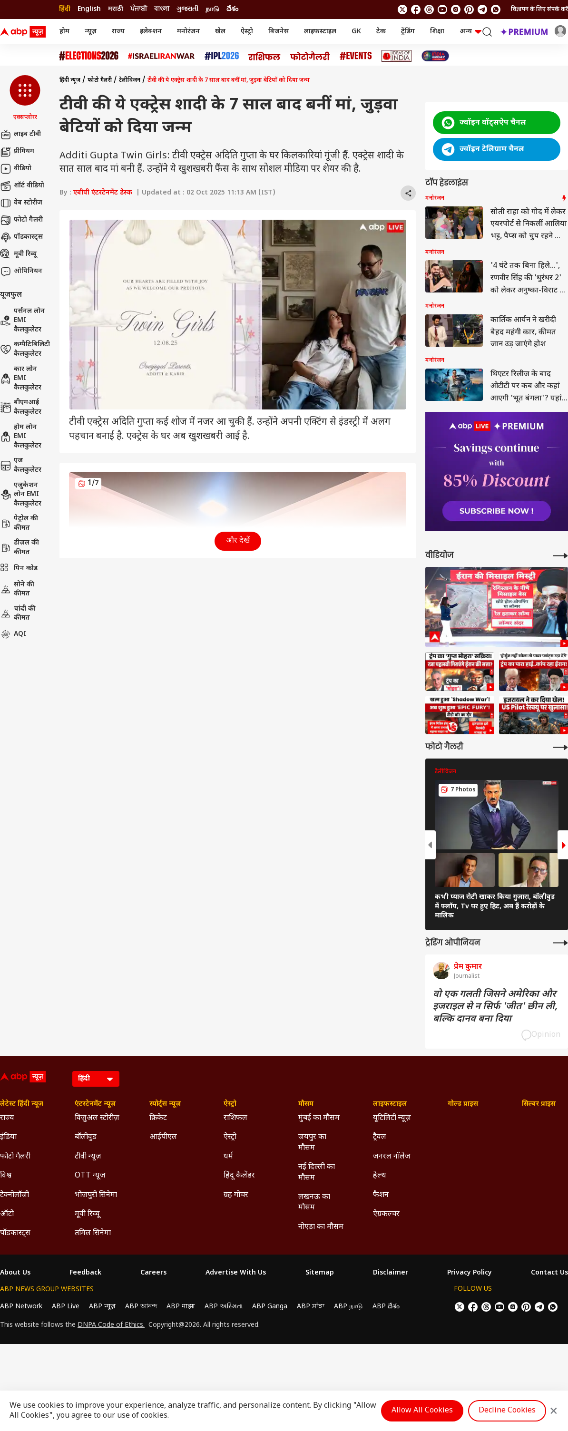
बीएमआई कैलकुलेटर (20, 407)
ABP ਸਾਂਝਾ (310, 1306)
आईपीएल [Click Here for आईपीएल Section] (163, 1137)
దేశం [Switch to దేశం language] (232, 9)
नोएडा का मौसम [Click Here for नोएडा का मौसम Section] (320, 1227)
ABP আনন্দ (141, 1306)
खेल (220, 31)
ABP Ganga (269, 1306)
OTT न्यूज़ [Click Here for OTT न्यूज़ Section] (90, 1176)
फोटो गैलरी (21, 220)
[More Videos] (560, 555)
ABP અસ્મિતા (224, 1306)
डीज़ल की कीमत (19, 547)
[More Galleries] (560, 747)
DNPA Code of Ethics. (111, 1325)
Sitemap (319, 1273)
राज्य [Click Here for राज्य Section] (7, 1118)
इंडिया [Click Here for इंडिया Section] (8, 1137)
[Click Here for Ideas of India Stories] (396, 56)
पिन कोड (19, 568)
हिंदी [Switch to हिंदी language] (64, 9)
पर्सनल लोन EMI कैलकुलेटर (22, 320)
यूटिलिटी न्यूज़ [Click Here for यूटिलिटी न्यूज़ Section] (392, 1118)
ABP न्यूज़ (102, 1306)
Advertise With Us (236, 1273)
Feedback (85, 1273)
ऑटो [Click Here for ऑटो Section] (7, 1214)
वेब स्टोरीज (21, 203)
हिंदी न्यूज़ (69, 80)
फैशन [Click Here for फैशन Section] (381, 1195)
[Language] (95, 1079)
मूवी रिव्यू (18, 254)
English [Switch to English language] (89, 9)
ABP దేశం (386, 1306)
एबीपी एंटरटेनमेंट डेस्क (102, 192)
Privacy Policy (469, 1273)
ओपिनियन (21, 271)
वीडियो (15, 169)
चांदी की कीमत (18, 613)
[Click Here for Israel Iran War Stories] (161, 56)
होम (64, 31)
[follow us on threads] (429, 9)
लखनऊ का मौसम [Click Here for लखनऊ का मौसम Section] (314, 1202)
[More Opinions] (560, 942)
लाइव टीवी (20, 134)
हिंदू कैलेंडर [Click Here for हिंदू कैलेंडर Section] (239, 1176)
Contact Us (549, 1273)
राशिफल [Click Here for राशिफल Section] (235, 1118)
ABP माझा (180, 1306)
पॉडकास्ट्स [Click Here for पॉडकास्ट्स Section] (15, 1233)
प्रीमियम (17, 151)
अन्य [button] (470, 31)
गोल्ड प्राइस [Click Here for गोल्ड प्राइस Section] (463, 1104)
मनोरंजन (188, 31)
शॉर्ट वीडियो (22, 186)
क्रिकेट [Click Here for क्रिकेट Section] (158, 1118)
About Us (15, 1273)
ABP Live (65, 1306)
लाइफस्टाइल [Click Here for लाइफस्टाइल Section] (390, 1104)
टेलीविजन (129, 80)
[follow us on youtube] (442, 9)
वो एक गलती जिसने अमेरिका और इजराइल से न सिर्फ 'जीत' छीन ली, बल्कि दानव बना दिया (495, 1006)
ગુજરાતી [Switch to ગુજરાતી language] (187, 9)
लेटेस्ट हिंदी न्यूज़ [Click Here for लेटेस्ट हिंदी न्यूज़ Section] (21, 1104)
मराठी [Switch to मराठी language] (115, 9)
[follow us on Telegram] (482, 9)
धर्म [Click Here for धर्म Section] (228, 1157)
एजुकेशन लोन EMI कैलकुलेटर (20, 494)
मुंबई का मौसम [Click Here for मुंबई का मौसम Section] (319, 1118)
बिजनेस (278, 31)
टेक (381, 31)
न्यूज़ (91, 31)
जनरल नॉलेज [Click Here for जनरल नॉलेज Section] (392, 1157)
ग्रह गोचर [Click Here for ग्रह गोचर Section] (236, 1195)
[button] (25, 98)
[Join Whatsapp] (495, 9)
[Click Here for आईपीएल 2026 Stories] (222, 56)
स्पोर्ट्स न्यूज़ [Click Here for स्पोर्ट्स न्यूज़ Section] (165, 1104)
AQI (13, 634)
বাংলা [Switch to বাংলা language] (161, 9)
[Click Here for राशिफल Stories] (264, 56)
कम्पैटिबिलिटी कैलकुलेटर (25, 349)
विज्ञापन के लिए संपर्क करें (539, 9)
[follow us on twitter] (402, 9)
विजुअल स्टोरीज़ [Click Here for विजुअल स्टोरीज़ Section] (97, 1118)
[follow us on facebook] (415, 9)
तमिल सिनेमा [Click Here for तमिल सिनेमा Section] (93, 1233)
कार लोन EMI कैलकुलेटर (20, 378)
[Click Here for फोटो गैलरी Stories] (310, 55)
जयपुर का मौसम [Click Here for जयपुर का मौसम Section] (312, 1142)
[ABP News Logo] (24, 32)
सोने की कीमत (17, 589)
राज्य (118, 31)
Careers (153, 1273)
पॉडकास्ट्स (21, 237)
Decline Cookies (507, 1411)
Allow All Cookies (422, 1411)
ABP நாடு (348, 1306)
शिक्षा (437, 31)
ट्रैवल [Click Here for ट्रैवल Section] (379, 1137)
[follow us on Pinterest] (469, 9)
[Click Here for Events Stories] (356, 56)
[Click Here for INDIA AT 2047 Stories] (435, 56)
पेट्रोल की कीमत (19, 523)
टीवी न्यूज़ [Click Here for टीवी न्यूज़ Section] (88, 1157)
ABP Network (21, 1306)
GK (356, 31)
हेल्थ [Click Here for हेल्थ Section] (379, 1176)
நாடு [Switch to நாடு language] (212, 9)
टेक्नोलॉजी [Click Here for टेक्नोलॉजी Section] (14, 1195)
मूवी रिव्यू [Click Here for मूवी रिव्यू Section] (87, 1214)
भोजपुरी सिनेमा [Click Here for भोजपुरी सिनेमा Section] (96, 1195)
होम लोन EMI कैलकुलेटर (20, 436)
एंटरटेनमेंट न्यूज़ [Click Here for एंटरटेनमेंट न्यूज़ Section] (95, 1104)
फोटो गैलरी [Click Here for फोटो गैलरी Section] (15, 1157)
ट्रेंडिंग (408, 31)
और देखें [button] (238, 541)
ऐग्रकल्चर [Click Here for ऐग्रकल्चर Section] (386, 1214)
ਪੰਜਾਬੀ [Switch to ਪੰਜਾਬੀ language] (138, 9)
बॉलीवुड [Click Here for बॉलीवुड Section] (86, 1137)
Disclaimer (390, 1273)
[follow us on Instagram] (455, 9)
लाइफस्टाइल (320, 31)
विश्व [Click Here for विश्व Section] (6, 1176)
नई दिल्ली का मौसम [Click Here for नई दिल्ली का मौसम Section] (316, 1172)
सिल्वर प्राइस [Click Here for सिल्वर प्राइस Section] (539, 1104)
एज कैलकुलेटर (20, 465)
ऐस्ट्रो (247, 31)
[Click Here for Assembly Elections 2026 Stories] (88, 55)
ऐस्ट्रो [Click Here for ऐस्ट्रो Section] (230, 1104)
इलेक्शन (151, 31)
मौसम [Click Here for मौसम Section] (305, 1104)
